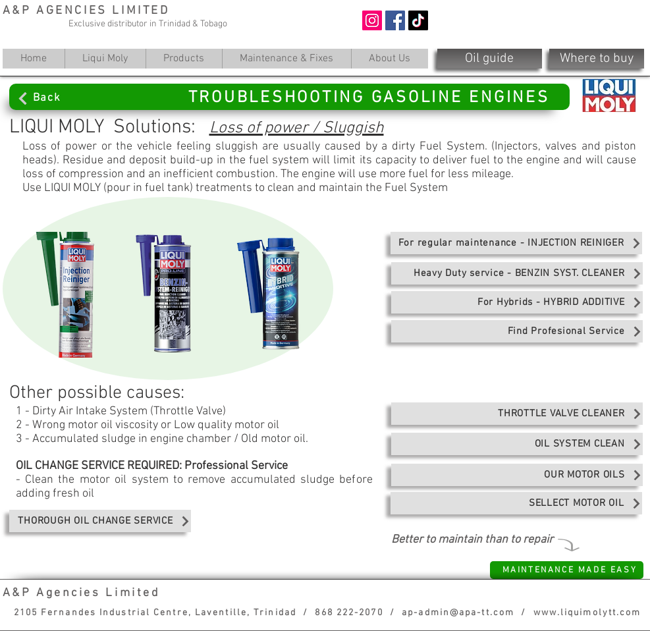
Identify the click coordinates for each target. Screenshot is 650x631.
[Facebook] (395, 20)
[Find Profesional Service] (517, 331)
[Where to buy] (596, 59)
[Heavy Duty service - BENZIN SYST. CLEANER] (517, 273)
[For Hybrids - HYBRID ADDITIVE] (517, 302)
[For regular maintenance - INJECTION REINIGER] (516, 243)
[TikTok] (418, 20)
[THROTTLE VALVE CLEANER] (517, 413)
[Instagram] (372, 20)
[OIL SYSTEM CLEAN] (517, 444)
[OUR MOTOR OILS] (517, 475)
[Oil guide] (489, 59)
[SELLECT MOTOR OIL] (516, 503)
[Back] (73, 98)
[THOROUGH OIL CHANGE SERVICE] (100, 521)
